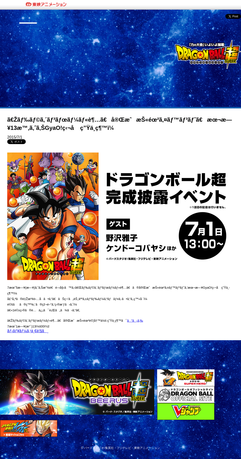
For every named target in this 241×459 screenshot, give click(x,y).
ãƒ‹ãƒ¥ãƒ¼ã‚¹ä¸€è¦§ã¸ (27, 331)
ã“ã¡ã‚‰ (135, 320)
